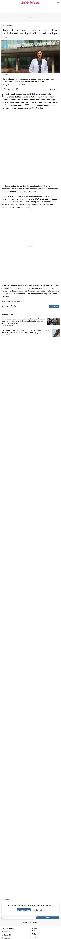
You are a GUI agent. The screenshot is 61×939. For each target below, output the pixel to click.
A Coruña (35, 931)
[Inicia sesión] (57, 2)
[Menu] (3, 3)
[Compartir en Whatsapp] (4, 89)
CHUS (32, 94)
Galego (35, 922)
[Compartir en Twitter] (17, 89)
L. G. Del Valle (5, 325)
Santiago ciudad (15, 301)
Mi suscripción (6, 932)
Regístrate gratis (23, 910)
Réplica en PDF (6, 935)
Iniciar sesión (39, 910)
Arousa (34, 937)
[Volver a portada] (30, 3)
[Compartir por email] (8, 89)
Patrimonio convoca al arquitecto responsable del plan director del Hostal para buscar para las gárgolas (25, 331)
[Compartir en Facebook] (12, 89)
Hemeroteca (5, 938)
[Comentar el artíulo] (53, 89)
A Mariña (35, 934)
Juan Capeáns (5, 334)
